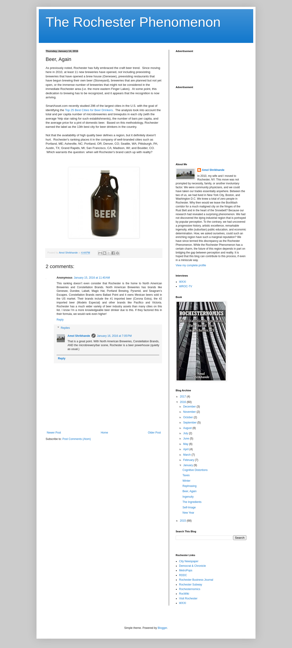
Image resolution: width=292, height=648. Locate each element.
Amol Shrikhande (79, 335)
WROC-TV (185, 286)
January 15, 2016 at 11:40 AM (92, 277)
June (186, 438)
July (186, 433)
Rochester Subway (190, 584)
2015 (183, 520)
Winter (186, 480)
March (187, 454)
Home (104, 432)
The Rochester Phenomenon (133, 22)
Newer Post (54, 432)
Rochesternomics (189, 589)
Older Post (154, 432)
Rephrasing (189, 486)
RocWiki (184, 593)
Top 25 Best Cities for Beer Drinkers (89, 110)
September (190, 422)
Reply (60, 319)
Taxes (186, 475)
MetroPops (185, 570)
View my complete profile (191, 265)
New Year (188, 512)
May (186, 444)
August (188, 428)
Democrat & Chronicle (192, 565)
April (186, 449)
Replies (65, 327)
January (188, 465)
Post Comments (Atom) (76, 439)
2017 (183, 396)
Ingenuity (188, 496)
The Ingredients (191, 502)
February (189, 460)
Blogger (162, 628)
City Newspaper (188, 561)
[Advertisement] (212, 66)
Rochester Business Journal (196, 579)
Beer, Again (189, 491)
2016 (183, 402)
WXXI (182, 281)
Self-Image (189, 507)
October (188, 417)
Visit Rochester (188, 598)
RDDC (183, 575)
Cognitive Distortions (195, 470)
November (190, 411)
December (190, 406)
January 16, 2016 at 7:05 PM (114, 335)
